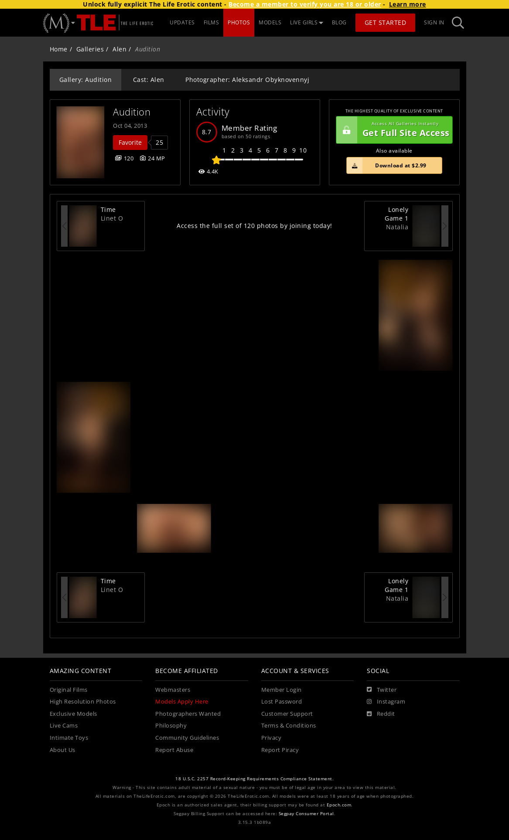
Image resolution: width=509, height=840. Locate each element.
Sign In (434, 22)
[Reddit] (381, 714)
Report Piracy (280, 750)
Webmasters (172, 690)
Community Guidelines (187, 737)
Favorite (130, 142)
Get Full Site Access (393, 129)
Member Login (281, 690)
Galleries (90, 49)
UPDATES (182, 22)
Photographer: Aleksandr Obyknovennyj (247, 79)
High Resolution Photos (83, 701)
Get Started (386, 22)
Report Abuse (174, 750)
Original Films (69, 690)
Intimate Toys (69, 737)
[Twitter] (381, 690)
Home (59, 49)
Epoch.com (339, 805)
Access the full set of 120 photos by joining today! (254, 225)
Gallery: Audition (85, 79)
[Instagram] (386, 702)
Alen (119, 49)
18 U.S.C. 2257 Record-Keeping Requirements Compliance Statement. (254, 779)
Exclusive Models (73, 714)
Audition (131, 112)
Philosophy (171, 725)
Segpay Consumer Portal (306, 813)
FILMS (211, 22)
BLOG (339, 22)
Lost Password (281, 701)
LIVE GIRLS (306, 22)
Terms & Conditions (288, 725)
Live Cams (64, 725)
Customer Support (287, 714)
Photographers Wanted (188, 714)
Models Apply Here (181, 701)
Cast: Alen (148, 79)
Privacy (271, 737)
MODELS (270, 22)
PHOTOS (239, 22)
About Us (62, 750)
